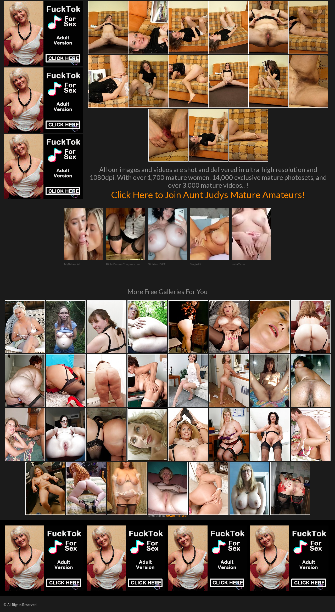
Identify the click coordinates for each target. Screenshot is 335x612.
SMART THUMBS (176, 516)
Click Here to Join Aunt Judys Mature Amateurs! (208, 194)
